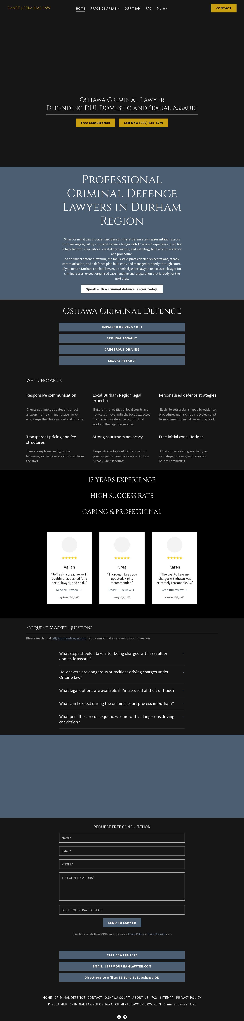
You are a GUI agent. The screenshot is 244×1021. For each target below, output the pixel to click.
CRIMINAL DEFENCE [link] (70, 950)
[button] (105, 8)
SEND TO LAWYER (122, 875)
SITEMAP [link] (167, 950)
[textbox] (122, 790)
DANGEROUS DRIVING (122, 349)
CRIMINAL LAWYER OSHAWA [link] (91, 957)
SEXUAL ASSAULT (122, 361)
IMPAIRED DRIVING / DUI (122, 327)
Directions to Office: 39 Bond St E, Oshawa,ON (122, 930)
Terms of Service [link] (156, 886)
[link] (29, 8)
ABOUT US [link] (140, 950)
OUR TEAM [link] (132, 8)
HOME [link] (80, 8)
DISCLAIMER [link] (57, 957)
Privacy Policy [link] (135, 886)
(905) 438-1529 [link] (122, 992)
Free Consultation (95, 123)
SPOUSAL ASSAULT (122, 338)
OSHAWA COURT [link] (117, 950)
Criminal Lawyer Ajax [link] (180, 957)
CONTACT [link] (95, 950)
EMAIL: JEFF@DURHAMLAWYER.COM (122, 919)
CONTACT (224, 8)
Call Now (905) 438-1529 (143, 123)
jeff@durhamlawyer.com (69, 638)
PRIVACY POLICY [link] (188, 950)
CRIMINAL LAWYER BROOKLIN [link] (138, 957)
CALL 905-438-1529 (122, 908)
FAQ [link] (149, 8)
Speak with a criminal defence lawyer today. (122, 289)
